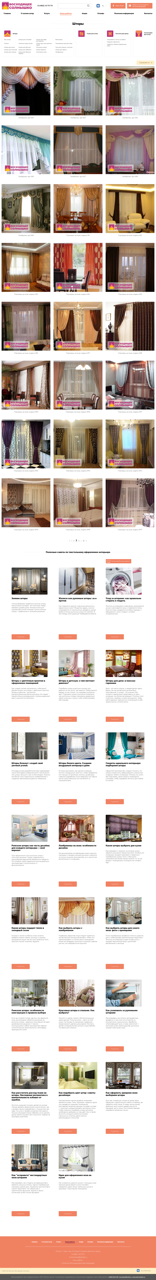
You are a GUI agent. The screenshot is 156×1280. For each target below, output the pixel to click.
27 (83, 540)
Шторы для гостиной (10, 49)
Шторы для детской (25, 47)
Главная (7, 13)
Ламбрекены (59, 52)
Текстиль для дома (121, 33)
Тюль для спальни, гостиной (63, 47)
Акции (84, 13)
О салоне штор (27, 13)
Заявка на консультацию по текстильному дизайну (140, 5)
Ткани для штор (92, 33)
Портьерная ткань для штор (63, 43)
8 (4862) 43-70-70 (45, 6)
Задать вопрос (119, 5)
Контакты (148, 13)
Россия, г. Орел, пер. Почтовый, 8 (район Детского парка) (78, 1251)
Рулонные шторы (41, 47)
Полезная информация (124, 13)
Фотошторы (59, 39)
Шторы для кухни (9, 47)
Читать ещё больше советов (118, 561)
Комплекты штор (41, 52)
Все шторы (7, 39)
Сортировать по (144, 62)
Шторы (15, 33)
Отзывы (100, 13)
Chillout (6, 43)
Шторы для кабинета (25, 49)
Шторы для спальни (10, 52)
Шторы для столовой (25, 39)
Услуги (47, 13)
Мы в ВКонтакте (144, 1270)
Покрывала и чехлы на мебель (116, 39)
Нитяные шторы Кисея (26, 43)
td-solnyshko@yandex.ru (78, 1257)
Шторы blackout (41, 49)
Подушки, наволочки (113, 42)
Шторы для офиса (60, 49)
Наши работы (66, 13)
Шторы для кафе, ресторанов (41, 40)
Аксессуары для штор (148, 33)
